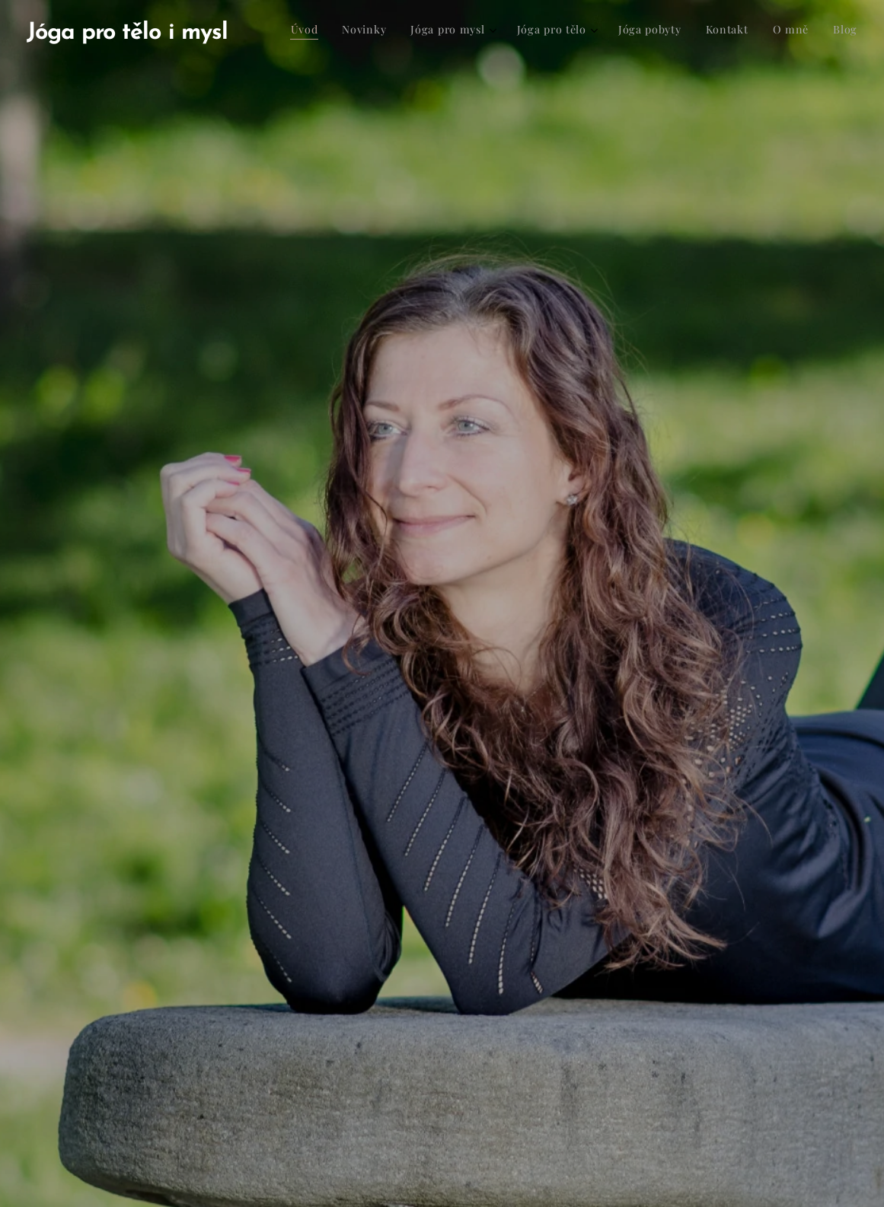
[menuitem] (676, 31)
